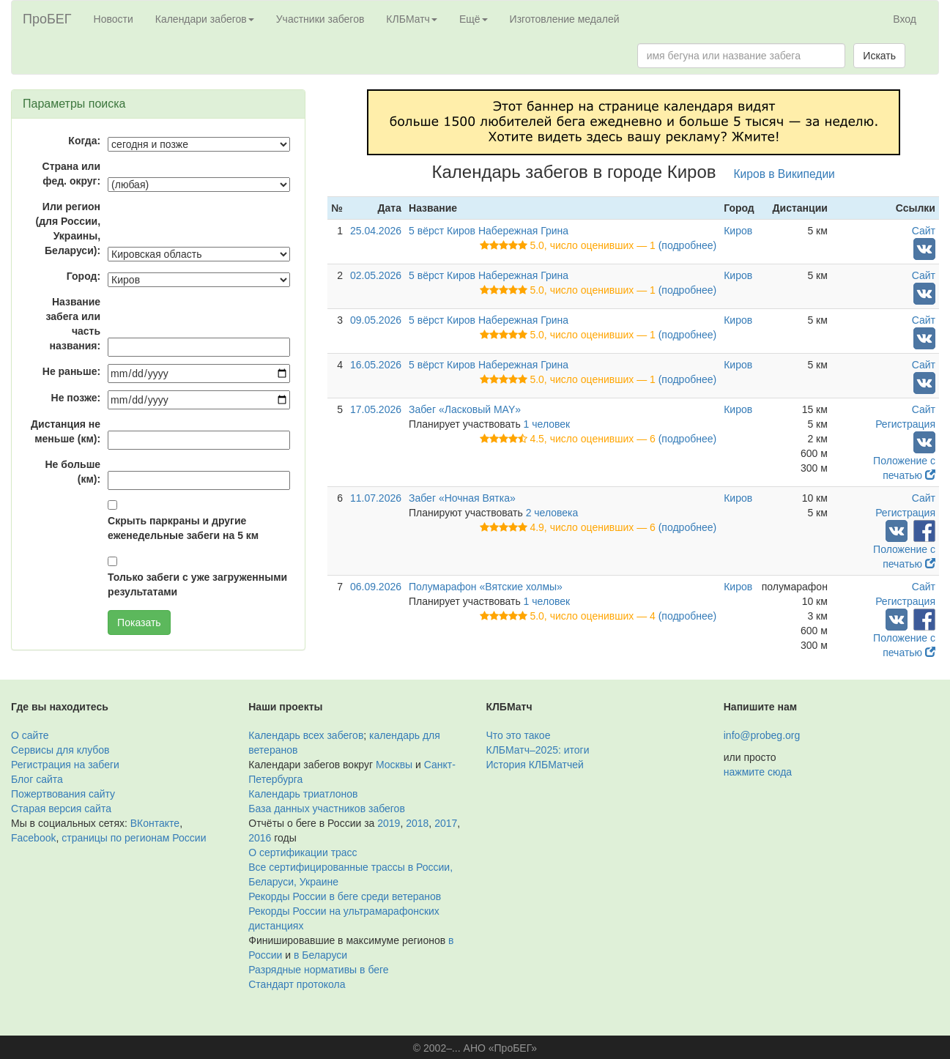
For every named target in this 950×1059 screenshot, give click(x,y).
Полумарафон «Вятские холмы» (486, 586)
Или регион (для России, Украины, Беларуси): (68, 228)
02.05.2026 (375, 275)
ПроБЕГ (47, 19)
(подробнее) (687, 245)
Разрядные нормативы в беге (318, 970)
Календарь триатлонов (302, 794)
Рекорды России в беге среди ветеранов (344, 896)
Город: (83, 276)
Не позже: (76, 398)
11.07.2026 (375, 498)
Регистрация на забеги (65, 764)
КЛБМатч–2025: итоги (538, 750)
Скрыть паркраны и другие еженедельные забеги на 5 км (183, 528)
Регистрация (905, 424)
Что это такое (518, 735)
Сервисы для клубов (60, 750)
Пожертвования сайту (63, 794)
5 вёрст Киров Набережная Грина (488, 231)
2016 (259, 838)
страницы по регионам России (134, 838)
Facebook (33, 838)
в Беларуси (320, 955)
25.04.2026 (375, 231)
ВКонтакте (154, 823)
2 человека (552, 513)
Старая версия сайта (61, 808)
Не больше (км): (73, 471)
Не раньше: (71, 371)
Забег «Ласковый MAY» (465, 409)
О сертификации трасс (302, 852)
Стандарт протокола (296, 984)
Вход (904, 19)
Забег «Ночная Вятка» (462, 498)
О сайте (29, 735)
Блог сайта (37, 779)
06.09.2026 (375, 586)
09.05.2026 (375, 320)
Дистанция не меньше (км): (65, 431)
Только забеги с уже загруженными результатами (197, 584)
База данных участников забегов (326, 808)
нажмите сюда (758, 772)
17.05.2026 (375, 409)
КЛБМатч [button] (411, 19)
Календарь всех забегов (305, 735)
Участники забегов (320, 19)
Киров (738, 231)
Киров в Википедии (784, 174)
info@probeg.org (762, 735)
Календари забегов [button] (204, 19)
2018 (417, 823)
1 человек (547, 424)
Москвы (394, 764)
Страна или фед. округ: (71, 173)
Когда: (84, 140)
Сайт (923, 231)
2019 (388, 823)
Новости (113, 19)
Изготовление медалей (565, 19)
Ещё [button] (473, 19)
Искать (879, 56)
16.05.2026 (375, 365)
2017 (445, 823)
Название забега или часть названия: (72, 324)
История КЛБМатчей (535, 764)
